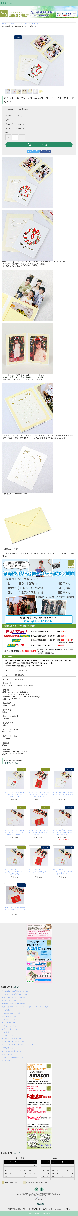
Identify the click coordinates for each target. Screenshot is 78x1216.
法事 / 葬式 (5, 1032)
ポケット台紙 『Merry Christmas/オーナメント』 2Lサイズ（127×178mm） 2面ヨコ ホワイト (63, 832)
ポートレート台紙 (7, 1035)
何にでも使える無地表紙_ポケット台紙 (14, 994)
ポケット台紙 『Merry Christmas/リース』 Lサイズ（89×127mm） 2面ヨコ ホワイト (15, 872)
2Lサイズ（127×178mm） (31, 24)
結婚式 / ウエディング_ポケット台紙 (13, 997)
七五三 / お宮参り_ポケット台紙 (12, 1000)
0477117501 (40, 1198)
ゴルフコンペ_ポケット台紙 (11, 1013)
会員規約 (58, 1209)
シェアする (46, 151)
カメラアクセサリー (8, 1054)
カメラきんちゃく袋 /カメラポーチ (13, 1051)
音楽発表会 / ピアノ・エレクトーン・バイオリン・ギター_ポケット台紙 (25, 1007)
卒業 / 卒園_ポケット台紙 (10, 1019)
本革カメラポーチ (7, 1048)
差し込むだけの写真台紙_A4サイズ (13, 1038)
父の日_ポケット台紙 (9, 1022)
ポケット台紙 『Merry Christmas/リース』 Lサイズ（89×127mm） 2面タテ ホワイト (15, 794)
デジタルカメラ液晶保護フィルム (12, 1057)
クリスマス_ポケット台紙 (15, 24)
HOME (4, 24)
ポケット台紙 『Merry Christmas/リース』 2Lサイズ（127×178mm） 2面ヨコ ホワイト (63, 872)
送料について (47, 1209)
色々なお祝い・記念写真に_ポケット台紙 (15, 991)
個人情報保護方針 (34, 1209)
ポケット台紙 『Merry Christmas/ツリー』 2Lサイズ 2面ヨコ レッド (15, 910)
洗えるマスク (6, 1060)
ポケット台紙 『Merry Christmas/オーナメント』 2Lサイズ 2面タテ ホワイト (63, 794)
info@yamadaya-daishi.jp (40, 1197)
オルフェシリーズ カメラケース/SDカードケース (18, 1045)
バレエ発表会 (6, 1010)
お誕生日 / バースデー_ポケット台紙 (13, 1003)
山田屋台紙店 (7, 3)
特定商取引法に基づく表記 (16, 1209)
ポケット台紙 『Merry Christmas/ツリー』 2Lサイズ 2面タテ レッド (39, 872)
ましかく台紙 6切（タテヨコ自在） (13, 1041)
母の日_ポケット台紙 (9, 1026)
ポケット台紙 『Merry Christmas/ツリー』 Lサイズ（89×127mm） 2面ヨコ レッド (39, 832)
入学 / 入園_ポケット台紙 (10, 1016)
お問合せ (67, 1209)
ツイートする (34, 151)
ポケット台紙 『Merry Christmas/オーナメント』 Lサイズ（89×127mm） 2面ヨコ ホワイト (15, 832)
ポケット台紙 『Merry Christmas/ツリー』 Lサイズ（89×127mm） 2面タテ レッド (39, 794)
